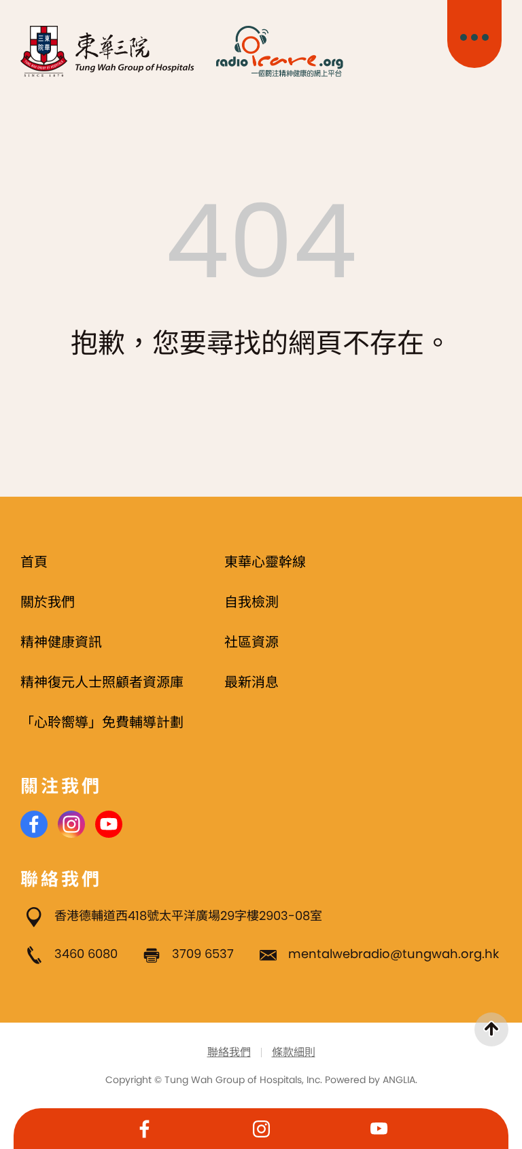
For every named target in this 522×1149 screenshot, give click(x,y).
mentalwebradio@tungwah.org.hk (393, 953)
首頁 (34, 561)
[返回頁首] (491, 1029)
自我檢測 (251, 602)
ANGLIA (399, 1079)
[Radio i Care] (279, 51)
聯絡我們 (229, 1052)
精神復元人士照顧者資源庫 (102, 682)
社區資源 (251, 642)
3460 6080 (86, 953)
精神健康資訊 (61, 642)
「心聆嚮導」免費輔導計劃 (102, 722)
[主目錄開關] (474, 34)
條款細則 (293, 1052)
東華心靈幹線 (265, 561)
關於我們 (47, 602)
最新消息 (251, 682)
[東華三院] (107, 51)
